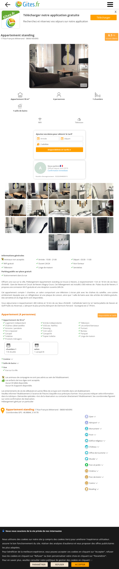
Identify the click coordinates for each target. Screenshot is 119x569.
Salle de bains (10, 363)
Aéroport (92, 422)
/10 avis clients (112, 36)
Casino (91, 483)
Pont (90, 434)
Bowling (92, 489)
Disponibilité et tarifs (107, 315)
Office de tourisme (96, 452)
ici (91, 560)
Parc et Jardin (94, 465)
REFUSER (59, 564)
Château (92, 446)
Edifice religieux (95, 440)
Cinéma (92, 471)
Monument (93, 428)
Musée (91, 459)
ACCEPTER (80, 564)
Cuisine (7, 359)
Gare (90, 416)
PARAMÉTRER (39, 564)
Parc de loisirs (94, 477)
